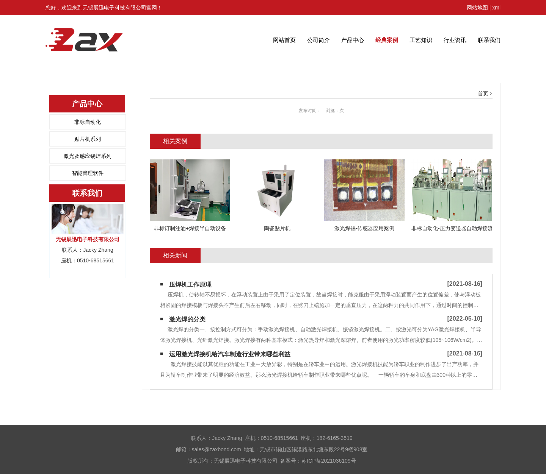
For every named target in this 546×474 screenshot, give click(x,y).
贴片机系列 (87, 139)
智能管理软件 (88, 173)
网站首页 (284, 40)
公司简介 (318, 40)
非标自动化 (87, 122)
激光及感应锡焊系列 (87, 156)
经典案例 (386, 40)
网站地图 (477, 8)
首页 (483, 94)
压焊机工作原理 (190, 284)
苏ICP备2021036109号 (328, 461)
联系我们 (489, 40)
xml (496, 8)
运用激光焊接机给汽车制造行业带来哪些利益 (229, 354)
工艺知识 (421, 40)
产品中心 (352, 40)
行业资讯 (455, 40)
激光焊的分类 (187, 319)
